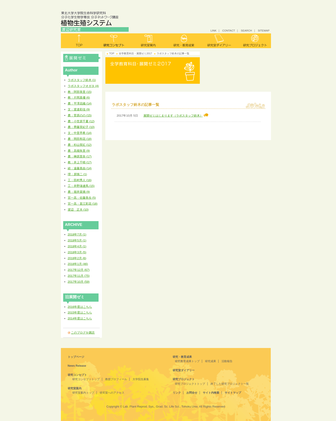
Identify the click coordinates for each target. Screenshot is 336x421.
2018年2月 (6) (77, 258)
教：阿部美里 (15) (80, 92)
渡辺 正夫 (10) (78, 209)
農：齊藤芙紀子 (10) (81, 127)
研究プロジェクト (253, 40)
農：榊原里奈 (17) (80, 156)
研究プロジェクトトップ (190, 383)
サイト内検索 (211, 392)
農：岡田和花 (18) (80, 139)
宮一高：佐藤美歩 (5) (82, 197)
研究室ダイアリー (218, 40)
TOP (112, 53)
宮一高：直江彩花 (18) (83, 203)
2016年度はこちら (80, 307)
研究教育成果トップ (187, 361)
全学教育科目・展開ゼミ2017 (82, 58)
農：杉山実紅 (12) (80, 144)
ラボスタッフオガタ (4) (83, 86)
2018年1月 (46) (78, 264)
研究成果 (210, 361)
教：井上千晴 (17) (80, 162)
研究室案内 (148, 40)
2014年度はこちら (80, 318)
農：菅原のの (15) (80, 115)
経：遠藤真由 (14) (80, 168)
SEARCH (246, 30)
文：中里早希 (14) (80, 133)
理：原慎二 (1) (77, 174)
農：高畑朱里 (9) (79, 150)
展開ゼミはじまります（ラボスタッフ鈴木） (175, 115)
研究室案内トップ (83, 392)
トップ (78, 40)
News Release (77, 365)
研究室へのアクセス (112, 392)
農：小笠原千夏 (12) (81, 121)
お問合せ (191, 392)
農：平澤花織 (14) (80, 103)
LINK (213, 30)
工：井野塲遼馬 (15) (81, 186)
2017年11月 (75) (79, 275)
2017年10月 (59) (79, 281)
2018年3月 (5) (77, 252)
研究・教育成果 (183, 40)
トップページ (76, 356)
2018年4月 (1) (77, 246)
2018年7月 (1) (77, 234)
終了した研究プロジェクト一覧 (230, 383)
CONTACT (228, 30)
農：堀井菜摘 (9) (79, 192)
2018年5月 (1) (77, 240)
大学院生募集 (141, 379)
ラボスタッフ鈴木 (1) (82, 80)
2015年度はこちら (80, 312)
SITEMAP (263, 30)
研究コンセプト (113, 40)
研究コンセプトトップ (86, 379)
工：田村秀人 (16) (80, 180)
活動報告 (226, 361)
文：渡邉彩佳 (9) (79, 109)
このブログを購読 (83, 332)
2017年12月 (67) (79, 270)
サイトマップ (233, 392)
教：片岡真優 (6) (79, 97)
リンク (177, 392)
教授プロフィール (116, 379)
